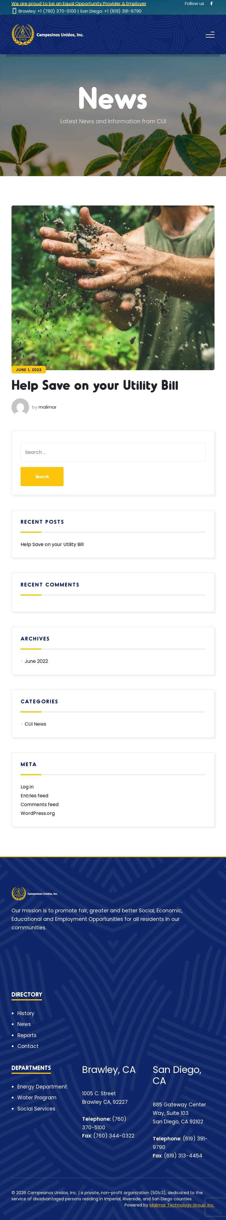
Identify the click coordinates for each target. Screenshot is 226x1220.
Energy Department (42, 1086)
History (25, 1013)
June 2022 (36, 661)
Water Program (36, 1097)
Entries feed (34, 795)
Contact (28, 1046)
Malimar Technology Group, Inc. (182, 1205)
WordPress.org (38, 813)
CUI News (35, 724)
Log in (27, 786)
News (24, 1024)
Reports (26, 1035)
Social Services (36, 1108)
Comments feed (40, 804)
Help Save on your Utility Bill (94, 384)
